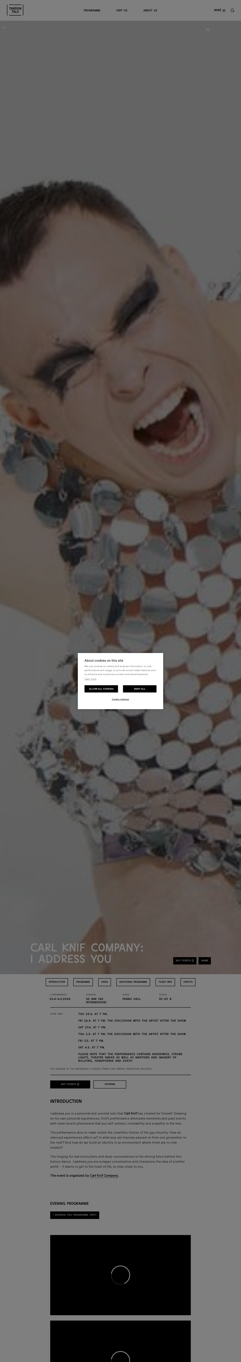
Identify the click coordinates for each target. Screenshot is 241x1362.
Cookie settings (120, 699)
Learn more (90, 679)
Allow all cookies (101, 689)
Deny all (139, 689)
